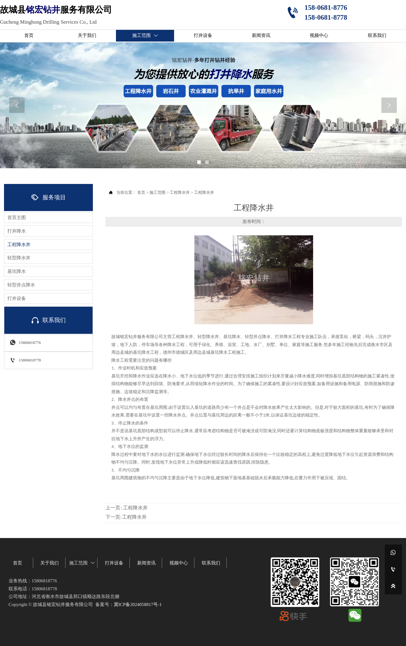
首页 (141, 192)
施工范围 (157, 192)
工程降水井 (180, 192)
